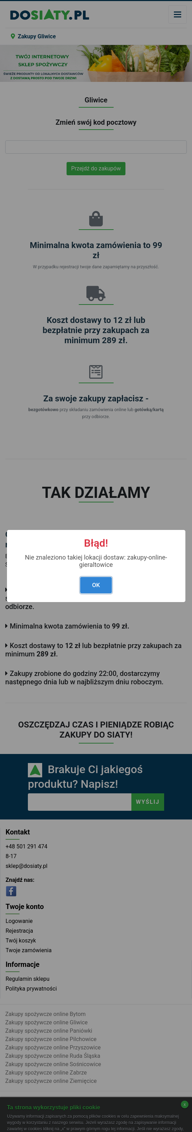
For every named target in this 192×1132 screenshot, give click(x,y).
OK (96, 585)
